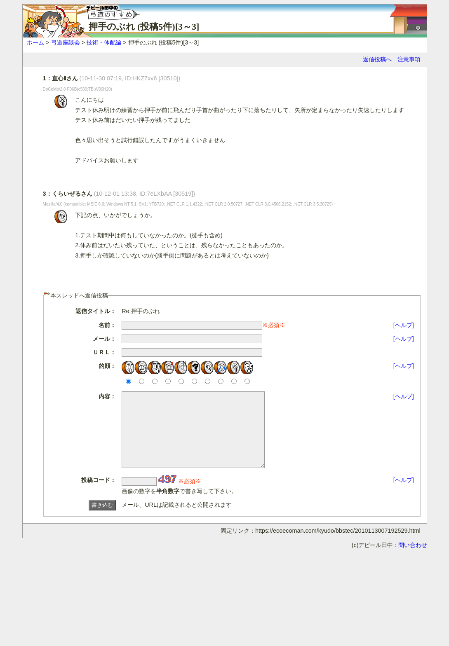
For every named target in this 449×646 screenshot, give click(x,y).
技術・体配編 (104, 42)
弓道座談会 (65, 42)
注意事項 (409, 59)
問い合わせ (412, 560)
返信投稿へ (377, 59)
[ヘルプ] (403, 325)
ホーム (35, 42)
